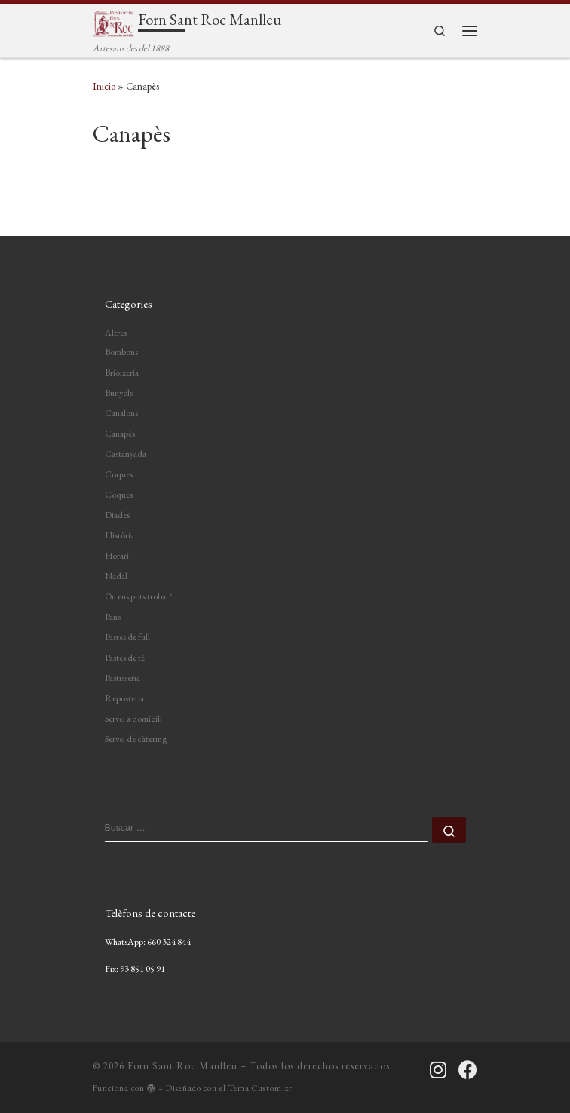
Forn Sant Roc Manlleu (182, 1065)
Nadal (116, 576)
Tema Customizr (260, 1088)
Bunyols (119, 393)
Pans (113, 617)
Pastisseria (122, 678)
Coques (119, 474)
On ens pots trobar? (139, 596)
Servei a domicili (133, 719)
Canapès (120, 434)
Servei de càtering (136, 739)
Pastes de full (127, 637)
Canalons (121, 413)
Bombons (121, 352)
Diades (117, 515)
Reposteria (124, 698)
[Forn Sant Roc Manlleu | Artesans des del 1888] (113, 21)
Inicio (104, 86)
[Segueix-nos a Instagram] (438, 1069)
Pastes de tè (125, 658)
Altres (116, 333)
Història (119, 535)
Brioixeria (122, 372)
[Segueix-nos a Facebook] (467, 1069)
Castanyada (125, 454)
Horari (117, 556)
